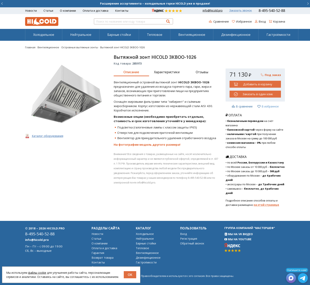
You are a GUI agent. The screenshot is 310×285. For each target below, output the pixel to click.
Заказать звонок (240, 10)
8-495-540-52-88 (272, 10)
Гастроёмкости (278, 34)
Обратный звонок (192, 243)
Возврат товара (102, 257)
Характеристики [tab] (167, 72)
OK (130, 275)
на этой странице (266, 205)
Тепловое (154, 34)
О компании (68, 10)
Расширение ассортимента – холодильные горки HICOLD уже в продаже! (155, 3)
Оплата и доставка (95, 10)
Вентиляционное (191, 34)
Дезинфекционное (235, 34)
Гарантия (98, 253)
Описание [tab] (131, 72)
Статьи (48, 10)
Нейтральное (80, 34)
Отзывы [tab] (202, 72)
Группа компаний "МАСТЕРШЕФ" (249, 228)
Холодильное (43, 34)
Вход (183, 234)
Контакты (121, 10)
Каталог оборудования (47, 136)
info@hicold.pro (213, 10)
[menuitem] (43, 34)
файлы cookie (37, 273)
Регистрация (188, 238)
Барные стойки (119, 34)
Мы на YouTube (237, 239)
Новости (31, 10)
